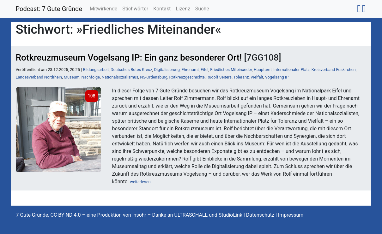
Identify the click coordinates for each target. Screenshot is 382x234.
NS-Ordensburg (153, 77)
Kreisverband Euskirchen (334, 69)
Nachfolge (90, 77)
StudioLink (230, 215)
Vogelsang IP (277, 77)
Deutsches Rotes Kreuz (131, 69)
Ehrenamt (190, 69)
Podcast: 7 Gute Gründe (49, 9)
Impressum (291, 215)
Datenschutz (260, 215)
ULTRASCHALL (191, 215)
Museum (72, 77)
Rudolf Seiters (219, 77)
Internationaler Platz (292, 69)
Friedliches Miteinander (231, 69)
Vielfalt (257, 77)
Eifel (205, 69)
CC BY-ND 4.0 (65, 215)
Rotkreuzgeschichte (187, 77)
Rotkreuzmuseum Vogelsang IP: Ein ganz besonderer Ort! (129, 57)
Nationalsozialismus (120, 77)
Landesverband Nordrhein (39, 77)
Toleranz (241, 77)
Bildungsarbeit (96, 69)
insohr (139, 215)
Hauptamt (263, 69)
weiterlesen (140, 181)
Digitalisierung (167, 69)
